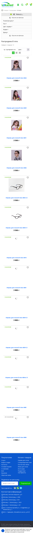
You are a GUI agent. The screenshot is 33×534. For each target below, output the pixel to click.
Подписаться (25, 483)
